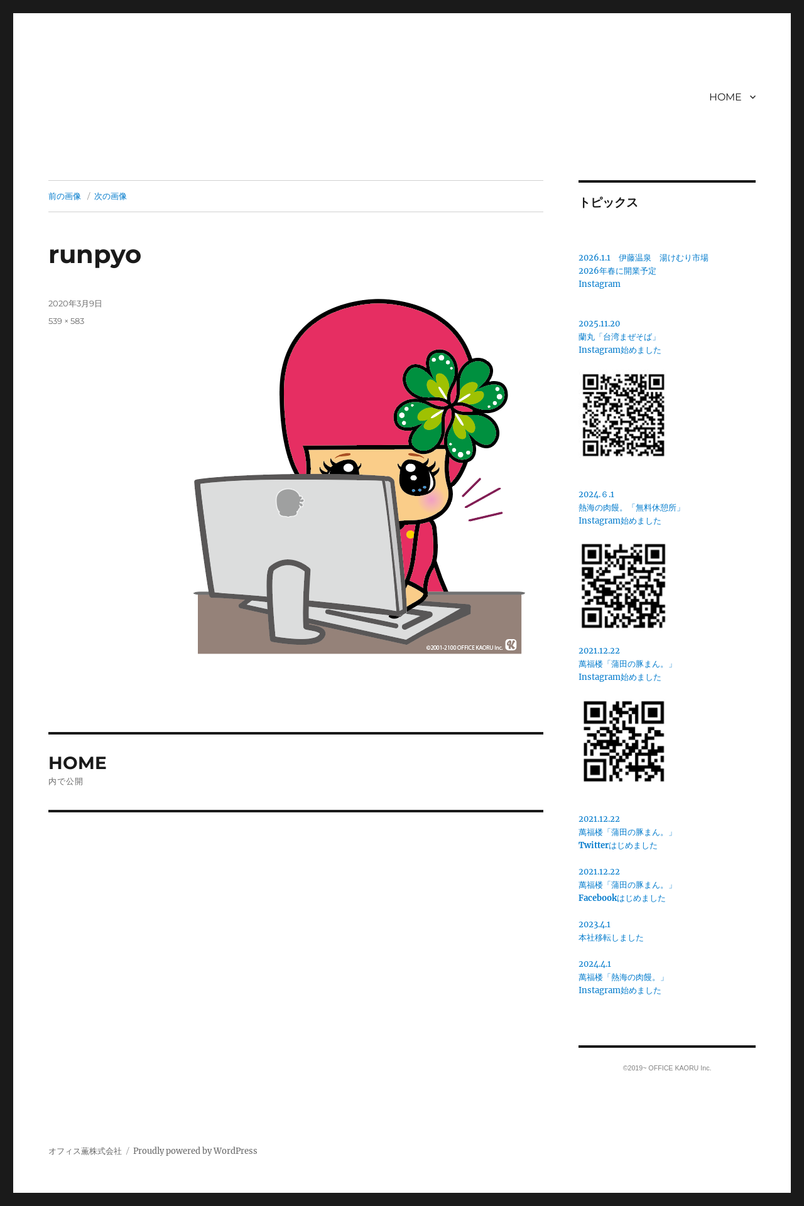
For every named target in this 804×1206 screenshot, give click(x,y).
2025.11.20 (599, 323)
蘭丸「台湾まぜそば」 (619, 336)
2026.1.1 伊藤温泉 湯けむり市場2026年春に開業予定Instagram (644, 270)
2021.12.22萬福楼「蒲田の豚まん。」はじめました (627, 832)
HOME (725, 97)
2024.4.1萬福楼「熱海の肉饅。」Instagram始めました (623, 977)
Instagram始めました (620, 350)
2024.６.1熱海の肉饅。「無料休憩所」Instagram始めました (632, 507)
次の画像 (110, 196)
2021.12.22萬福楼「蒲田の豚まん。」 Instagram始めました (627, 663)
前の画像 (64, 196)
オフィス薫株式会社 (85, 1151)
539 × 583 (66, 321)
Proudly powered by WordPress (195, 1151)
